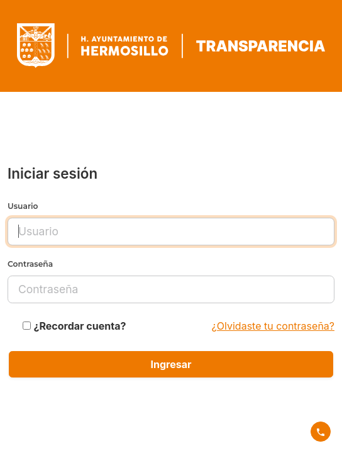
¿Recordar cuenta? (80, 326)
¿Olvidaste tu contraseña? (273, 326)
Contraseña (30, 264)
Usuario (23, 206)
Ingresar (171, 364)
